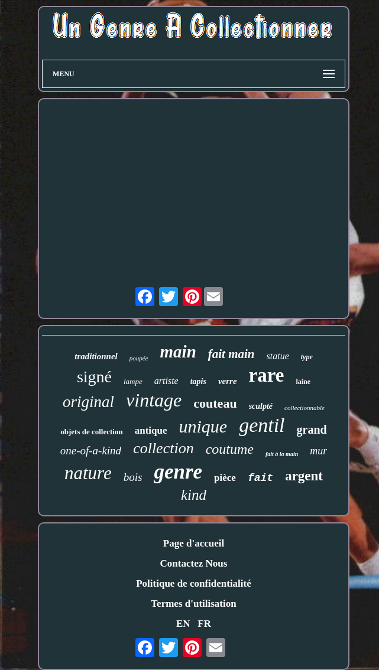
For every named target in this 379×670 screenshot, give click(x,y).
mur (318, 451)
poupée (138, 358)
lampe (133, 381)
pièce (225, 477)
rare (266, 375)
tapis (198, 381)
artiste (166, 381)
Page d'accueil (193, 543)
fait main (231, 354)
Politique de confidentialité (193, 583)
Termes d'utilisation (193, 603)
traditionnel (96, 356)
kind (193, 495)
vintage (154, 400)
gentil (261, 425)
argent (304, 476)
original (88, 402)
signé (94, 376)
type (307, 357)
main (178, 351)
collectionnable (304, 407)
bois (133, 477)
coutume (230, 449)
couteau (215, 403)
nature (88, 473)
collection (163, 448)
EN (183, 623)
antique (151, 430)
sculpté (261, 406)
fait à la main (281, 454)
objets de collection (91, 431)
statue (278, 356)
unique (203, 426)
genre (178, 471)
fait (260, 478)
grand (312, 429)
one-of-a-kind (90, 450)
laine (303, 382)
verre (227, 381)
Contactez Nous (194, 563)
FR (204, 623)
